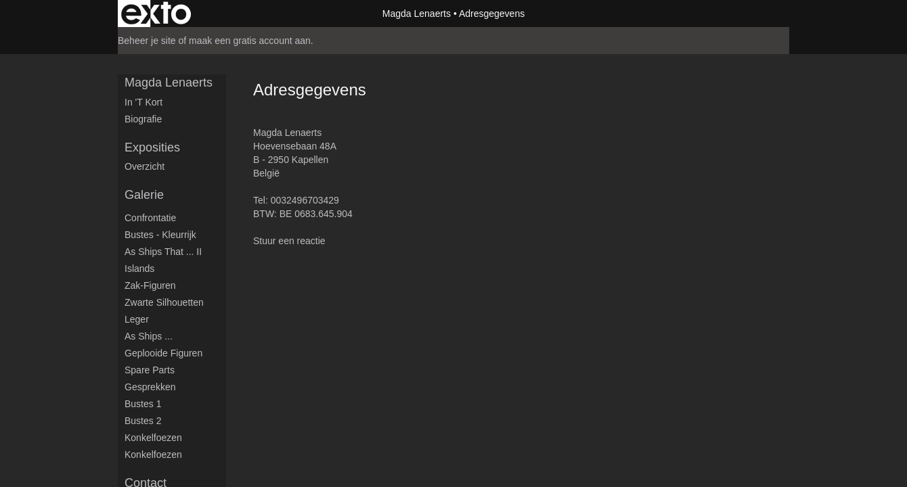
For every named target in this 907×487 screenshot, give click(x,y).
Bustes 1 (143, 403)
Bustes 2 (143, 420)
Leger (137, 319)
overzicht (144, 166)
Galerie (144, 195)
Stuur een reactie (289, 240)
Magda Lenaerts (416, 13)
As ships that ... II (163, 251)
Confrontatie (150, 217)
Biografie (143, 119)
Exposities (152, 147)
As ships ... (149, 336)
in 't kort (143, 102)
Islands (139, 268)
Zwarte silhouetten (164, 302)
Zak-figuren (150, 285)
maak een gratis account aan (250, 40)
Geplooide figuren (163, 353)
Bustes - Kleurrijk (160, 234)
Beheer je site (147, 40)
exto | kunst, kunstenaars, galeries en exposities (156, 13)
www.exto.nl (237, 371)
